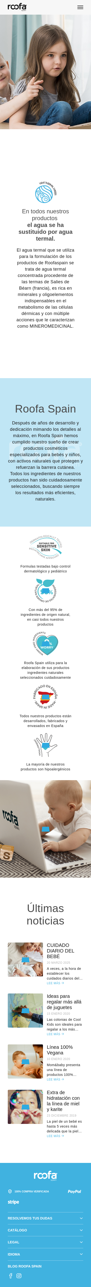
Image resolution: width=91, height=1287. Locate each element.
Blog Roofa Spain (24, 1266)
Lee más (55, 983)
